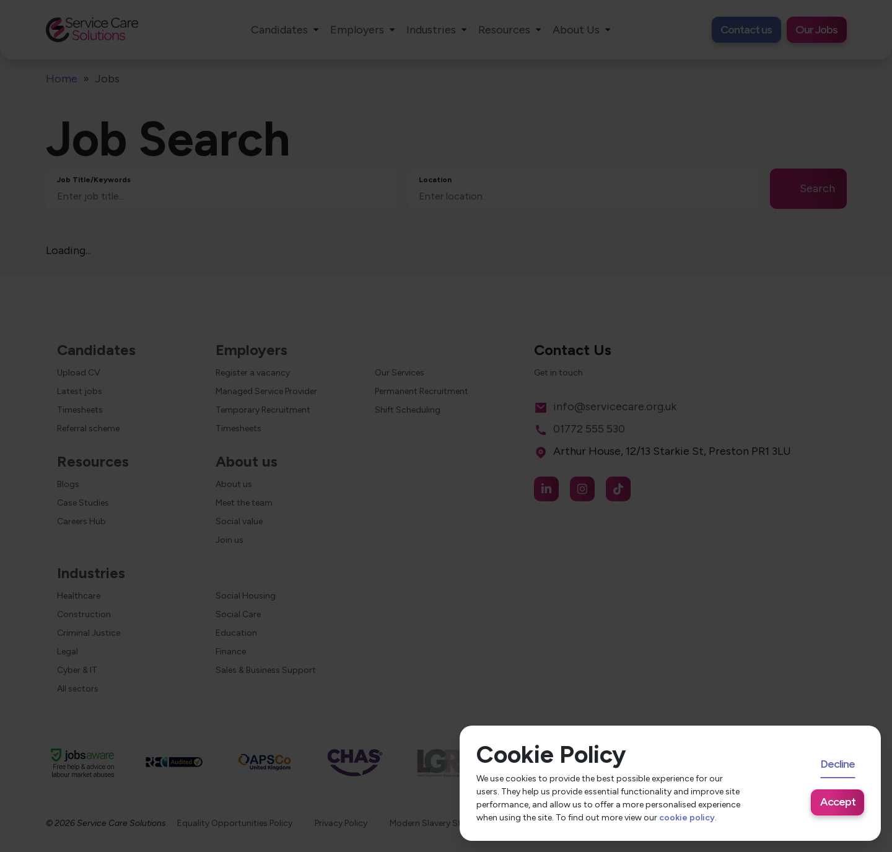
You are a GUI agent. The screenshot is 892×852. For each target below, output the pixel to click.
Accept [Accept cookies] (837, 802)
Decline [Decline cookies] (838, 764)
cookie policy (687, 817)
